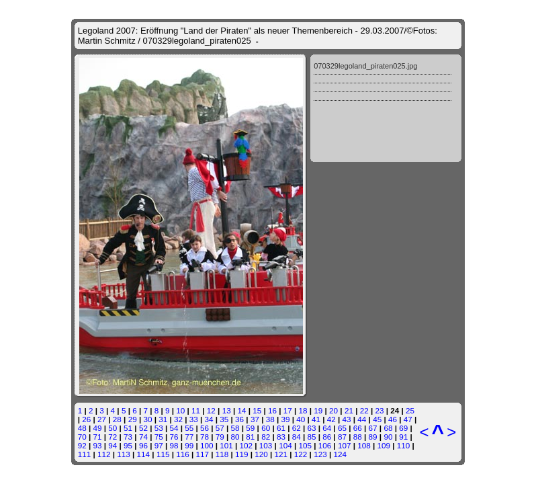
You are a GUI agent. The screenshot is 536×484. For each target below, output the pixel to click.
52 (143, 428)
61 (281, 428)
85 (311, 436)
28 (117, 419)
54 (173, 428)
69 (403, 428)
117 (202, 454)
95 (128, 445)
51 (128, 428)
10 (180, 410)
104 (285, 445)
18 (303, 410)
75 (158, 436)
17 (287, 410)
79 (220, 436)
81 (250, 436)
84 (296, 436)
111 (84, 454)
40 (300, 419)
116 (182, 454)
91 (403, 436)
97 (158, 445)
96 (143, 445)
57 (220, 428)
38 (270, 419)
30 (147, 419)
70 (82, 436)
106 (325, 445)
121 (281, 454)
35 (224, 419)
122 (301, 454)
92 (82, 445)
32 (178, 419)
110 (403, 445)
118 (222, 454)
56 (204, 428)
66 (357, 428)
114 (143, 454)
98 (173, 445)
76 (173, 436)
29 (132, 419)
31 (163, 419)
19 (318, 410)
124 (340, 454)
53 (158, 428)
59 (250, 428)
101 (226, 445)
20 (333, 410)
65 (342, 428)
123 (320, 454)
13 (226, 410)
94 (112, 445)
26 (86, 419)
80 (235, 436)
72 (112, 436)
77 (189, 436)
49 (97, 428)
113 (123, 454)
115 (163, 454)
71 (97, 436)
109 (384, 445)
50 (112, 428)
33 (193, 419)
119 (242, 454)
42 (331, 419)
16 (272, 410)
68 (388, 428)
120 (261, 454)
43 (347, 419)
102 (246, 445)
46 (392, 419)
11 (195, 410)
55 (189, 428)
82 (265, 436)
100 (207, 445)
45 (377, 419)
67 (373, 428)
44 (361, 419)
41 (316, 419)
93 (97, 445)
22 (364, 410)
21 (349, 410)
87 (342, 436)
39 (285, 419)
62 (296, 428)
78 (204, 436)
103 (266, 445)
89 (373, 436)
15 (257, 410)
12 (211, 410)
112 (104, 454)
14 (241, 410)
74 (143, 436)
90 (388, 436)
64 (326, 428)
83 (281, 436)
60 (265, 428)
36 (239, 419)
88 (357, 436)
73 (128, 436)
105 (305, 445)
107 (344, 445)
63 (311, 428)
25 (410, 410)
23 (379, 410)
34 (209, 419)
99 (189, 445)
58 (235, 428)
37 (255, 419)
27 (101, 419)
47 (408, 419)
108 (364, 445)
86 (326, 436)
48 (82, 428)
